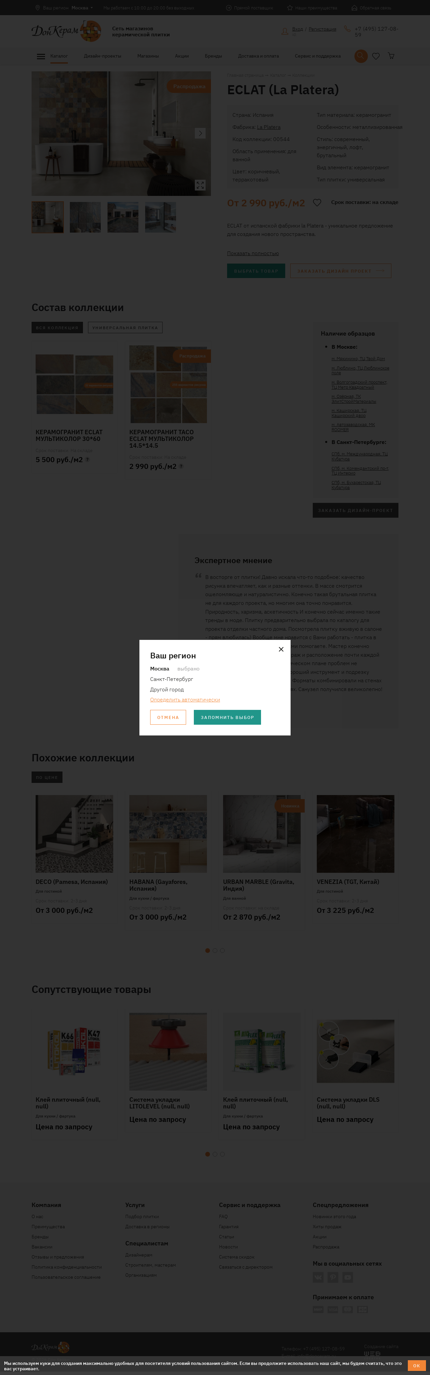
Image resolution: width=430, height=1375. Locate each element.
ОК (416, 1365)
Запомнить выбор (231, 717)
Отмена (169, 717)
